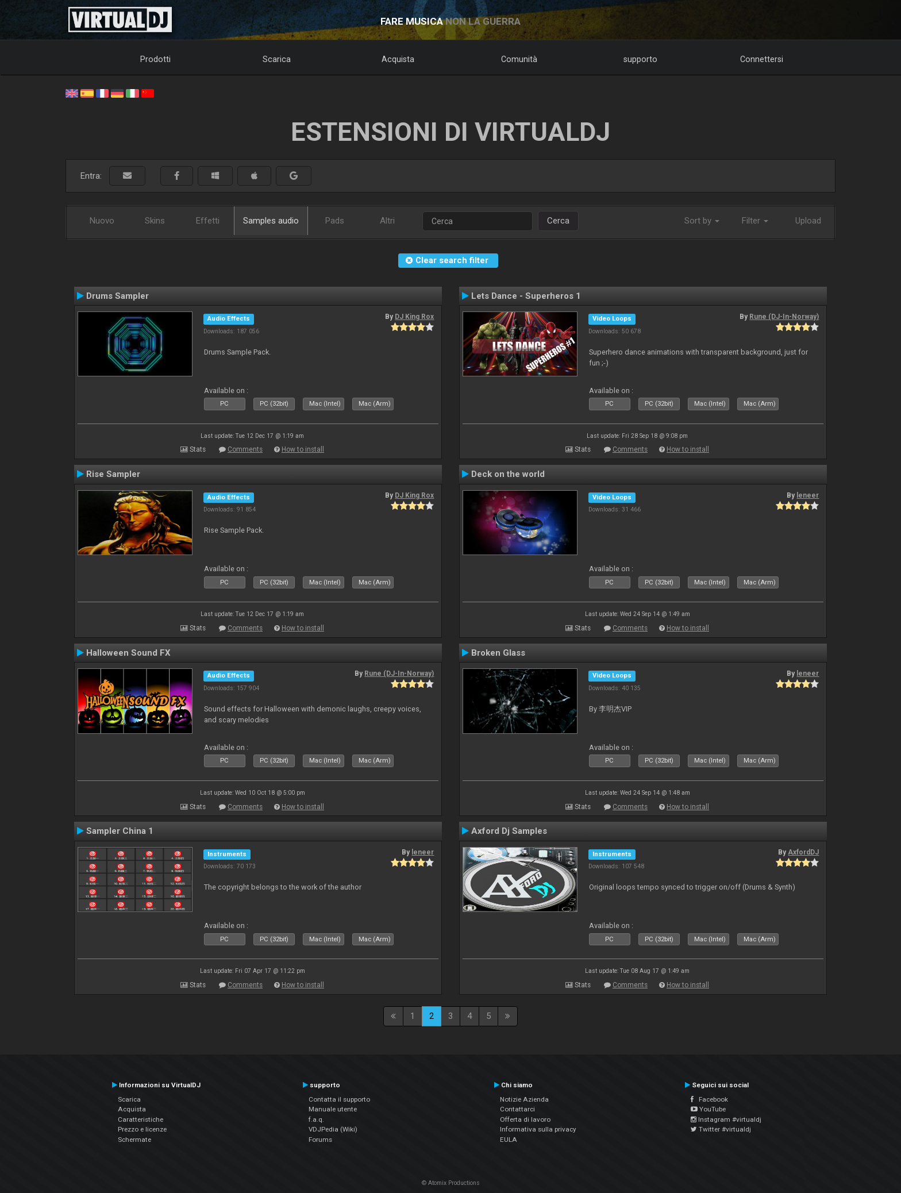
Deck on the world (508, 474)
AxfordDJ (803, 852)
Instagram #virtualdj (726, 1119)
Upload (808, 220)
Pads (334, 220)
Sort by (701, 220)
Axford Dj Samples (509, 831)
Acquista (398, 59)
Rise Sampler (113, 474)
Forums (320, 1140)
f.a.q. (316, 1119)
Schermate (134, 1140)
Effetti (208, 220)
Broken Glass (498, 653)
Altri (387, 220)
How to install (303, 449)
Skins (155, 220)
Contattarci (517, 1109)
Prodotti (155, 59)
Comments (245, 449)
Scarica (277, 59)
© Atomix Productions (451, 1183)
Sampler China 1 (119, 831)
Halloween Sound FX (128, 653)
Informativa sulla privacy (538, 1129)
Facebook (709, 1099)
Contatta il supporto (339, 1099)
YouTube (708, 1109)
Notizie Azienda (524, 1099)
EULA (508, 1140)
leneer (807, 495)
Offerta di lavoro (525, 1119)
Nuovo (102, 220)
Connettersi (761, 59)
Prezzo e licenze (142, 1129)
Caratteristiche (140, 1119)
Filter (755, 220)
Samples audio (271, 220)
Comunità (519, 59)
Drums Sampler (117, 296)
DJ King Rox (414, 317)
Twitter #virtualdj (721, 1129)
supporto (640, 59)
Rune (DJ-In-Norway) (784, 317)
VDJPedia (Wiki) (333, 1129)
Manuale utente (333, 1109)
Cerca (558, 220)
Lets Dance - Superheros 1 (526, 296)
